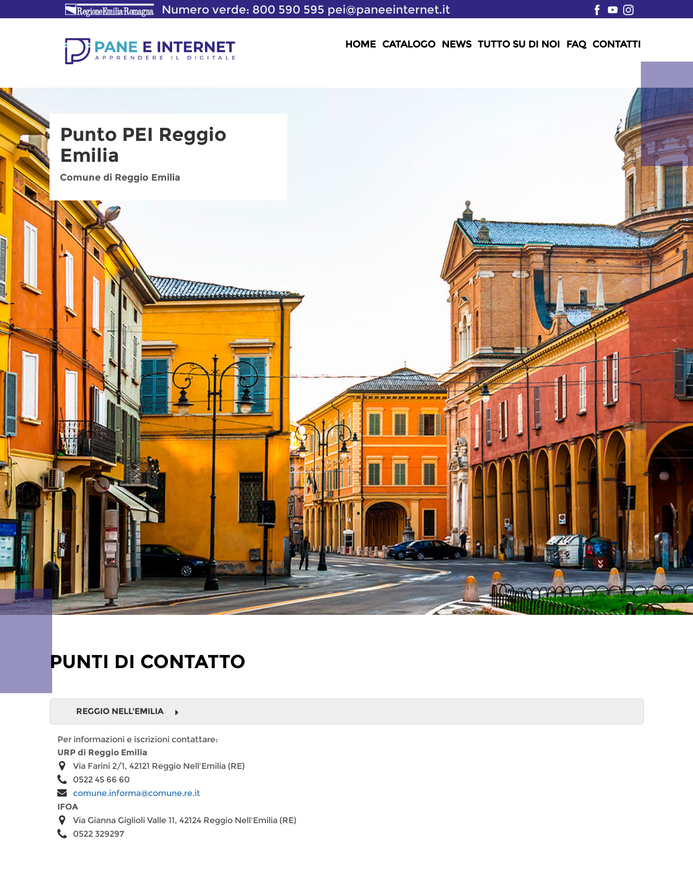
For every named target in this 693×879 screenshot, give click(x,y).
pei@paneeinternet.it (388, 9)
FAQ (576, 44)
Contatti (616, 44)
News (456, 44)
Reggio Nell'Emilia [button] (127, 711)
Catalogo (408, 44)
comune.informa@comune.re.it (136, 793)
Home (360, 44)
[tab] (347, 711)
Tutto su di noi (519, 44)
